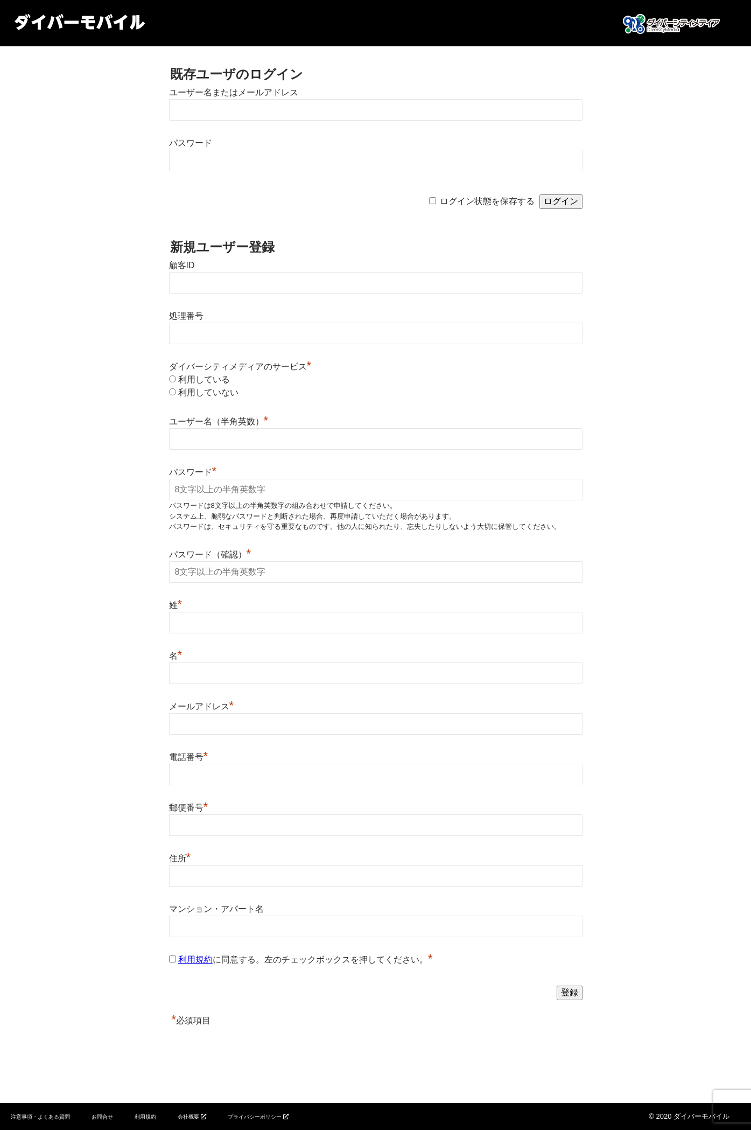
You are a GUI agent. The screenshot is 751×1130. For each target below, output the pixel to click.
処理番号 (186, 315)
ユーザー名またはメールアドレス (233, 92)
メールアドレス (201, 706)
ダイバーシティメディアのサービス (240, 366)
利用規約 (195, 959)
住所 (180, 858)
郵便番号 (188, 807)
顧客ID (182, 265)
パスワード (190, 143)
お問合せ (102, 1117)
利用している (204, 379)
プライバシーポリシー (255, 1117)
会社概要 (188, 1117)
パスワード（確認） (210, 554)
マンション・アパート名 (216, 908)
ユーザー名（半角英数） (219, 421)
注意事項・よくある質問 (40, 1117)
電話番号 (188, 757)
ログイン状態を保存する (487, 201)
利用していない (208, 392)
